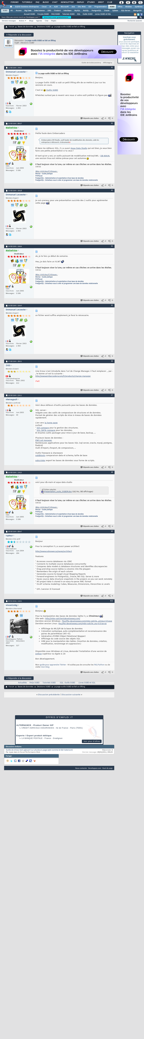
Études (91, 2)
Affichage (107, 63)
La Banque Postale (32, 738)
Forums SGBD (43, 14)
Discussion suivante (70, 694)
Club (109, 2)
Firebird (57, 11)
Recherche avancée (135, 21)
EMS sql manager (43, 440)
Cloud (44, 7)
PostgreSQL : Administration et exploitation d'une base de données (59, 178)
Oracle (106, 11)
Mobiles (128, 7)
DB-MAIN (104, 156)
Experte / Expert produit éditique (34, 735)
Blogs (45, 2)
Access (18, 11)
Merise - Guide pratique (44, 174)
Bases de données (25, 27)
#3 (112, 190)
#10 (111, 601)
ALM (56, 7)
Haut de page (107, 768)
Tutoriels (26, 2)
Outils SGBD (88, 14)
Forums (14, 2)
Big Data (27, 11)
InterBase (67, 11)
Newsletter (66, 2)
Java (73, 7)
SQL (78, 14)
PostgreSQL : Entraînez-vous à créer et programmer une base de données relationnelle (66, 180)
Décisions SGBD (44, 27)
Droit (101, 2)
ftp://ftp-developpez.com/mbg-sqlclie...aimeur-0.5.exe (87, 621)
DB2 (49, 11)
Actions (21, 21)
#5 (112, 305)
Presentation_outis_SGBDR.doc (58, 492)
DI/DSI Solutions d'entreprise (27, 7)
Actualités (22, 683)
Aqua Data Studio (79, 148)
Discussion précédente (49, 694)
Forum (11, 27)
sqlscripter (40, 460)
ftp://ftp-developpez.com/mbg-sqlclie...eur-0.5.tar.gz (82, 623)
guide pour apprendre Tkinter (53, 665)
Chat (54, 2)
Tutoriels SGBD (68, 14)
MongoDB (137, 11)
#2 (112, 123)
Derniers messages (9, 21)
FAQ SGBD (55, 14)
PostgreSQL (96, 11)
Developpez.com (94, 768)
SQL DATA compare (46, 430)
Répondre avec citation (90, 118)
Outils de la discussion (91, 63)
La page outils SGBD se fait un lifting (40, 40)
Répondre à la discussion (18, 34)
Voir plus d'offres (92, 741)
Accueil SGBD (29, 14)
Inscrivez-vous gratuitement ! (56, 17)
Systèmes (139, 7)
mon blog (45, 667)
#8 (112, 472)
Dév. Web (82, 7)
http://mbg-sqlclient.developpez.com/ (62, 618)
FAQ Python (99, 665)
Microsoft (64, 7)
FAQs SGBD (34, 683)
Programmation (100, 7)
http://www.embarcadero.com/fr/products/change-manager (63, 376)
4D (11, 11)
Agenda (39, 21)
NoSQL (86, 11)
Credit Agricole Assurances (37, 728)
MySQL (77, 11)
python (38, 654)
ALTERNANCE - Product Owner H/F (35, 725)
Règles (53, 21)
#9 (112, 531)
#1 (112, 67)
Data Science (39, 11)
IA (50, 7)
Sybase (115, 11)
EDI (89, 7)
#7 (112, 395)
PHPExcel (38, 176)
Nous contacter (81, 768)
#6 (112, 361)
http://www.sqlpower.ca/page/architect (53, 551)
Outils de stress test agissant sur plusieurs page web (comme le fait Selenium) (39, 750)
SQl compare (43, 428)
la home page (51, 423)
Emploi (80, 2)
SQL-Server (125, 11)
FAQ (37, 2)
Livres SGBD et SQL (103, 14)
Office (119, 7)
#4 (112, 246)
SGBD (112, 7)
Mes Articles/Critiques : (46, 171)
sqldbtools (40, 455)
